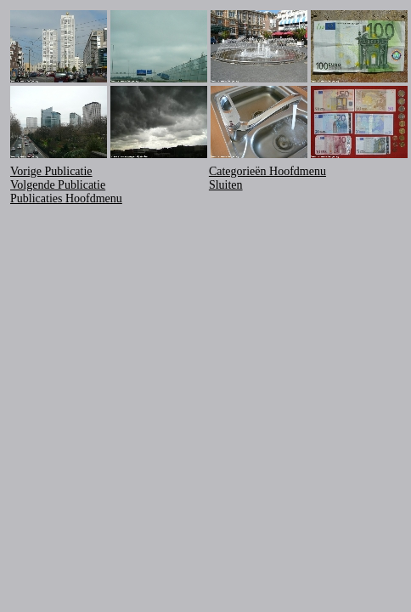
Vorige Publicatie (51, 171)
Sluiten (226, 184)
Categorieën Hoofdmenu (267, 171)
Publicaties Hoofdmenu (66, 198)
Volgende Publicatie (57, 184)
